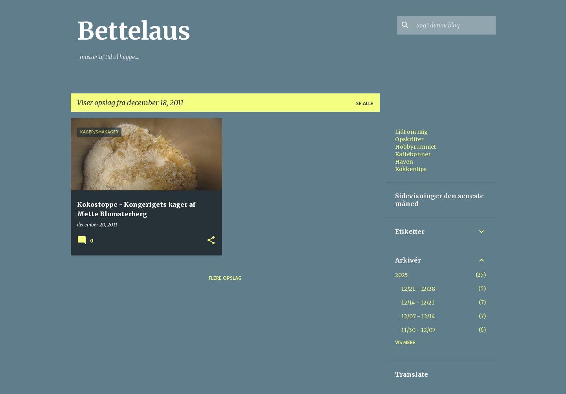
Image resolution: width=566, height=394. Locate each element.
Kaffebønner (413, 154)
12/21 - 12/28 (418, 288)
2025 (401, 275)
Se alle (364, 103)
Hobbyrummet (415, 146)
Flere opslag (225, 278)
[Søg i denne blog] (454, 25)
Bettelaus (133, 31)
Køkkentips (410, 169)
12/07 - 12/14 (418, 316)
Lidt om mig (411, 131)
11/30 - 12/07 (418, 330)
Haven (404, 161)
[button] (211, 240)
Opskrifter (409, 139)
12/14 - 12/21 (417, 302)
